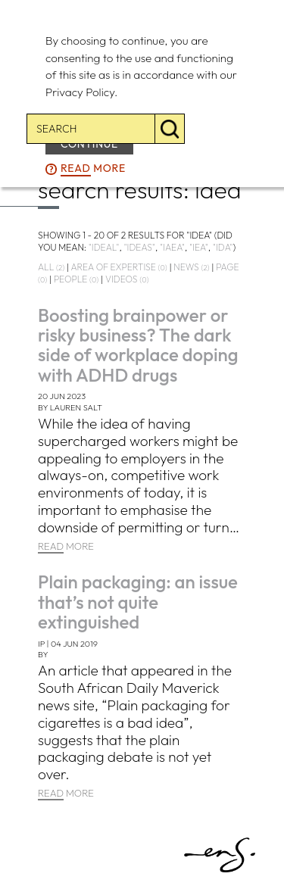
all (51, 267)
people (76, 279)
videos (126, 279)
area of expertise (118, 267)
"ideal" (104, 247)
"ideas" (139, 247)
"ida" (223, 247)
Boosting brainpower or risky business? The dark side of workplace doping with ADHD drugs (138, 345)
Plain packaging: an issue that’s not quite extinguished (138, 601)
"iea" (198, 247)
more (93, 168)
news (191, 267)
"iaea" (172, 247)
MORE (66, 547)
